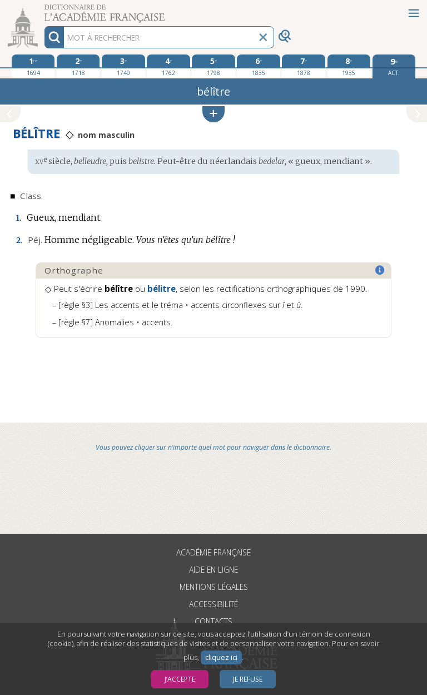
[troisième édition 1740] (123, 66)
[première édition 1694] (33, 66)
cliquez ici (221, 657)
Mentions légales (214, 587)
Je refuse (247, 679)
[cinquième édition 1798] (213, 66)
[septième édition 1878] (303, 66)
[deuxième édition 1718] (78, 66)
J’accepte (180, 679)
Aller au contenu (43, 10)
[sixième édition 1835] (258, 66)
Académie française (213, 552)
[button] (213, 114)
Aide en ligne (213, 569)
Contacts (213, 621)
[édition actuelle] (394, 66)
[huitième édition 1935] (348, 66)
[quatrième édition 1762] (168, 66)
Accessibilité (213, 604)
